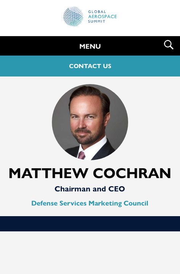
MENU (90, 46)
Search (169, 44)
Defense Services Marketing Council (89, 203)
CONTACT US (90, 66)
